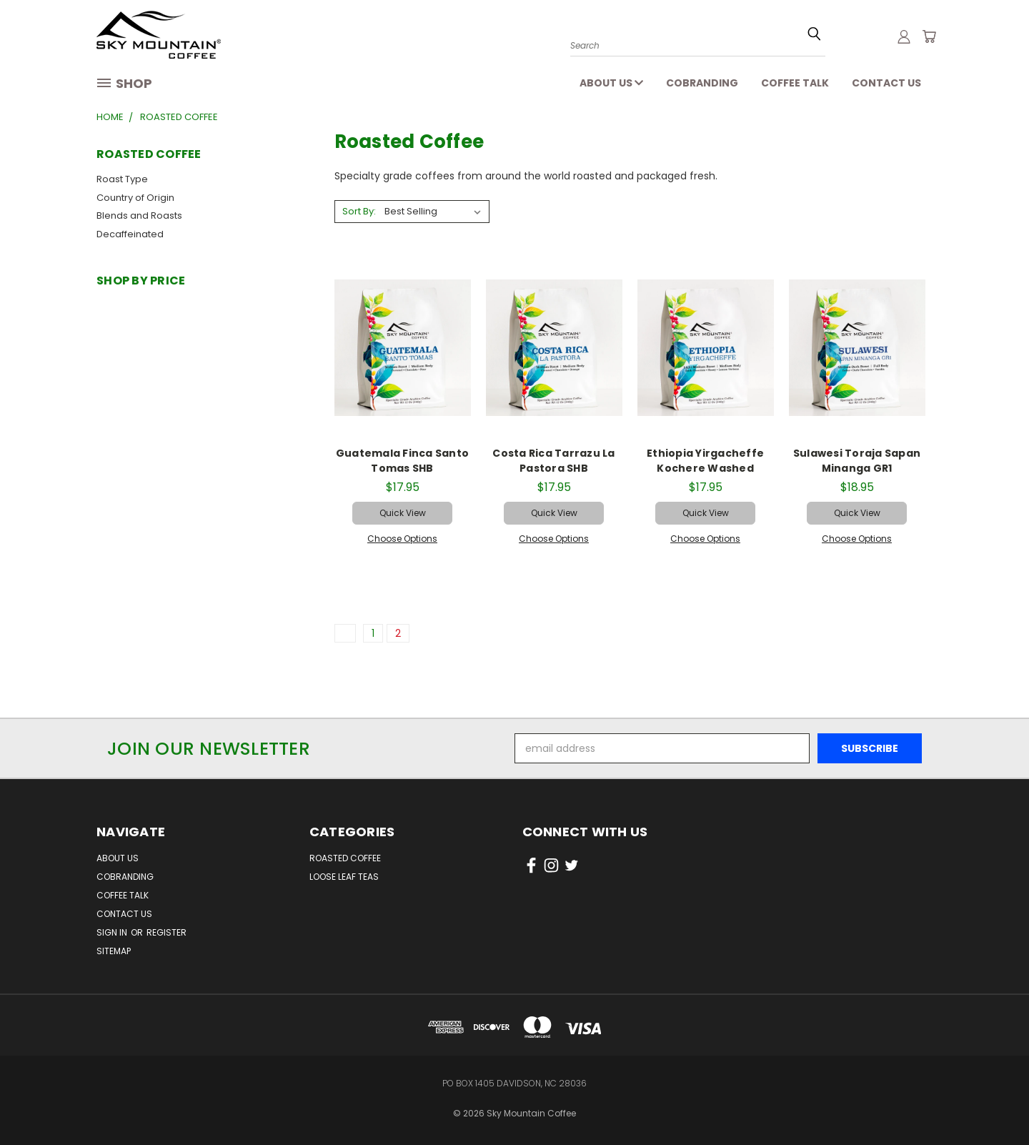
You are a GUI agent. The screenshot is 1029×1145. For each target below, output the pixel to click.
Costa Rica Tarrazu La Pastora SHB (553, 460)
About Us (611, 83)
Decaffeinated (130, 234)
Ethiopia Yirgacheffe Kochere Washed (705, 460)
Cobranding (702, 83)
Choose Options (402, 538)
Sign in (112, 932)
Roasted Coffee (345, 858)
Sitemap (113, 951)
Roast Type (122, 179)
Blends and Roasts (139, 215)
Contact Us (886, 83)
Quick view (402, 513)
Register (166, 932)
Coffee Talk (795, 83)
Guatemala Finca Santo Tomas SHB (402, 460)
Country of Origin (135, 197)
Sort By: (359, 211)
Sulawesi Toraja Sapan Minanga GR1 (856, 460)
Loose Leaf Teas (344, 877)
